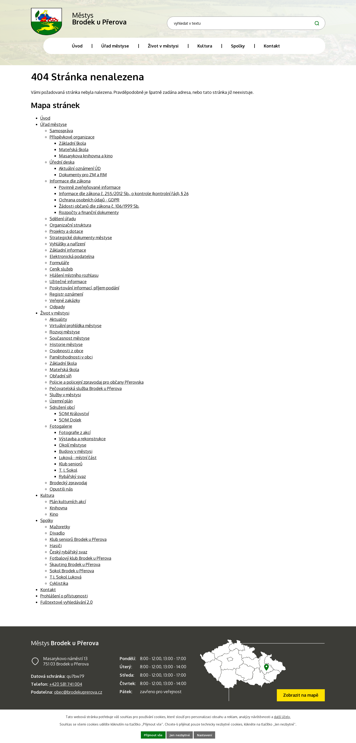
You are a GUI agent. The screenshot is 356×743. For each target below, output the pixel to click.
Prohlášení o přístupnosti (64, 599)
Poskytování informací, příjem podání (84, 291)
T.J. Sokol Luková (65, 580)
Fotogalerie (61, 429)
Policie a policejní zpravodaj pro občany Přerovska (97, 385)
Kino (54, 517)
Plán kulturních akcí (68, 505)
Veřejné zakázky (65, 303)
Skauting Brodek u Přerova (75, 567)
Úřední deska (62, 165)
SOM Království (74, 417)
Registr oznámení (66, 297)
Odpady (57, 310)
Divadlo (57, 536)
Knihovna (58, 511)
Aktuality (58, 322)
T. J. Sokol (68, 473)
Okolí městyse (72, 448)
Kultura (47, 498)
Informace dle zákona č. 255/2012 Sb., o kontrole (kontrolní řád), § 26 (124, 197)
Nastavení (206, 735)
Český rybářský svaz (68, 555)
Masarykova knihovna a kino (86, 159)
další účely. (282, 716)
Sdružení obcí (62, 410)
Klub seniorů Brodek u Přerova (78, 542)
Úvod (45, 121)
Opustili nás (61, 492)
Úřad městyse (53, 127)
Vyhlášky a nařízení (67, 247)
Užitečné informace (68, 285)
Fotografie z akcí (75, 435)
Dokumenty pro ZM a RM (83, 178)
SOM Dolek (70, 423)
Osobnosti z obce (66, 354)
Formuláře (59, 266)
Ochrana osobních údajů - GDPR (89, 203)
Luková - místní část (78, 461)
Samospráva (61, 134)
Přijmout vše (152, 735)
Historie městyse (66, 347)
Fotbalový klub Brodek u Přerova (80, 561)
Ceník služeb (61, 272)
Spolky (46, 523)
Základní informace (68, 253)
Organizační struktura (70, 228)
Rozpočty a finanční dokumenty (89, 215)
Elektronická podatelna (72, 259)
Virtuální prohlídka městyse (76, 329)
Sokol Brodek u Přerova (72, 574)
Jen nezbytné (180, 735)
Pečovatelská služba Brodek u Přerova (86, 391)
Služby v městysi (65, 398)
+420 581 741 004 (65, 687)
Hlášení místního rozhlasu (74, 278)
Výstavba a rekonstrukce (82, 442)
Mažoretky (60, 530)
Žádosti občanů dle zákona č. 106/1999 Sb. (99, 209)
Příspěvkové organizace (72, 140)
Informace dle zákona (70, 184)
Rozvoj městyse (65, 335)
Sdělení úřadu (63, 222)
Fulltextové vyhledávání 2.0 (66, 605)
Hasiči (56, 549)
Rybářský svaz (72, 479)
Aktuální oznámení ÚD (80, 171)
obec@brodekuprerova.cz (78, 695)
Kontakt (48, 593)
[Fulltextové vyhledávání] (288, 22)
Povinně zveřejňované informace (90, 190)
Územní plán (61, 404)
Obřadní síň (60, 379)
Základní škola (72, 146)
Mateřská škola (73, 153)
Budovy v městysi (75, 454)
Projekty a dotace (66, 234)
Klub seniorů (70, 467)
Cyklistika (59, 586)
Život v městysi (54, 316)
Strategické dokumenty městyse (81, 241)
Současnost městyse (70, 341)
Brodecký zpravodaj (68, 486)
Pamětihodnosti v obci (71, 360)
